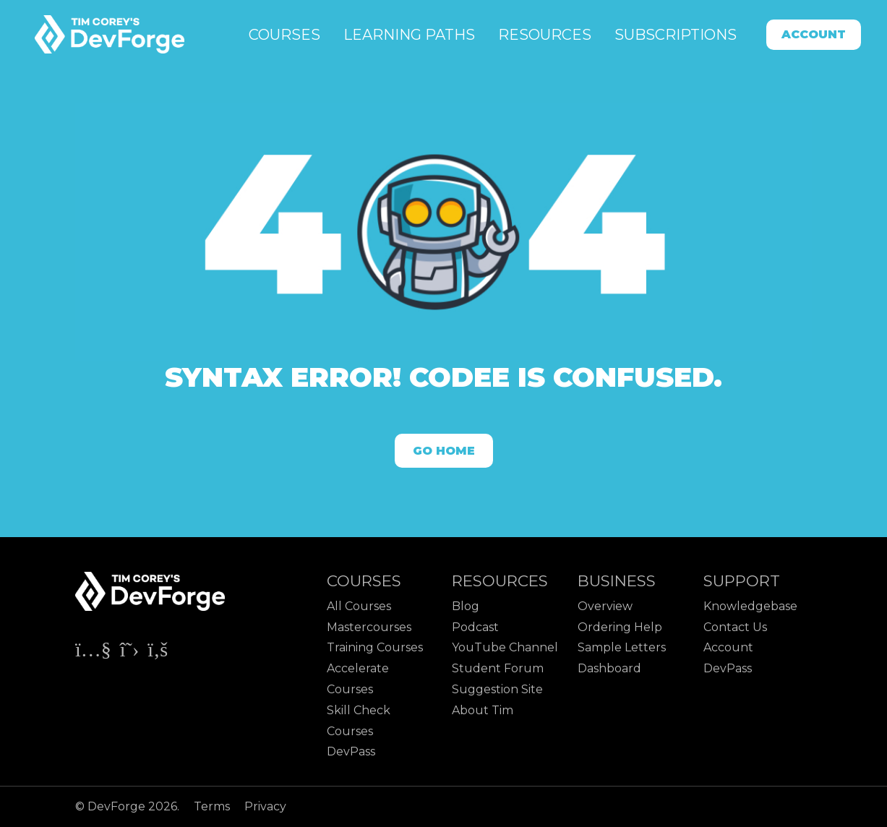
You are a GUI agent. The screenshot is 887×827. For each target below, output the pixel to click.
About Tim (482, 710)
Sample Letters (622, 647)
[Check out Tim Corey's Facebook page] (157, 652)
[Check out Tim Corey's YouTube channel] (94, 652)
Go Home (444, 451)
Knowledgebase (750, 606)
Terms (213, 806)
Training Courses (375, 647)
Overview (605, 606)
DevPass (351, 751)
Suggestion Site (497, 689)
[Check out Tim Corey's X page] (130, 652)
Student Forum (498, 668)
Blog (465, 606)
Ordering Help (620, 627)
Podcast (475, 627)
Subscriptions (675, 34)
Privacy (265, 806)
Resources (544, 34)
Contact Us (735, 627)
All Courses (359, 606)
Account (813, 34)
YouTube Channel (505, 647)
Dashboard (609, 668)
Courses (284, 34)
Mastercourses (369, 627)
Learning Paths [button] (409, 34)
